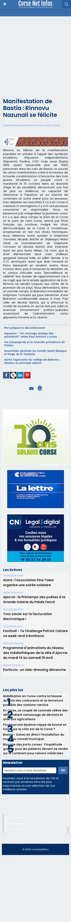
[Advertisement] (32, 60)
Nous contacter (13, 830)
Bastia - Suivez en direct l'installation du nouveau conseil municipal (33, 737)
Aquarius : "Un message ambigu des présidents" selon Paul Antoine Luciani (30, 335)
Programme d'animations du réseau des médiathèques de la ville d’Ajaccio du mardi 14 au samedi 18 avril (35, 653)
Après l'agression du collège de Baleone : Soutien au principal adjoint (32, 361)
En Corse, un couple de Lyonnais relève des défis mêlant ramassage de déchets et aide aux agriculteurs (35, 714)
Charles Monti (11, 125)
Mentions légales (14, 823)
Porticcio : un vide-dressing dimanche (34, 669)
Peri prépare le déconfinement (24, 327)
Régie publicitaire (15, 817)
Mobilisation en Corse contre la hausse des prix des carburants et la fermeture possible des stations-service (33, 700)
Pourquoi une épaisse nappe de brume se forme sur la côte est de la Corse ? (34, 727)
